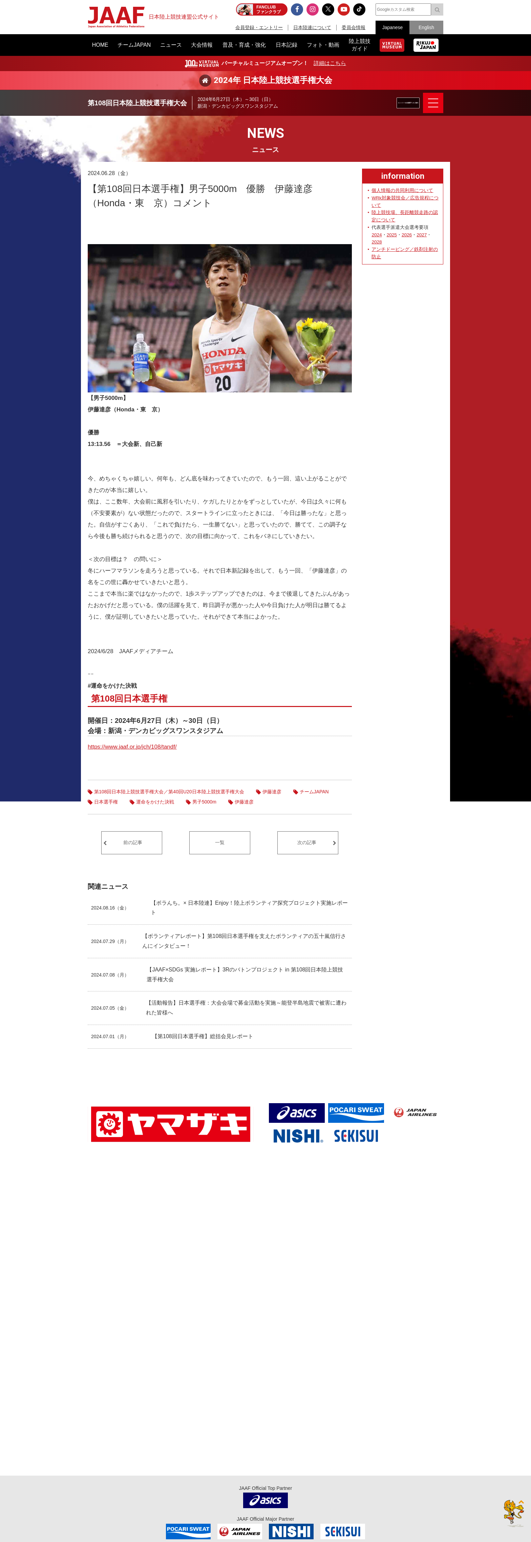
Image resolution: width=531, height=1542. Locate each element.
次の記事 (306, 842)
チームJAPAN (314, 791)
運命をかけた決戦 (155, 802)
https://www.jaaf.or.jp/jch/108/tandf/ (132, 747)
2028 (376, 241)
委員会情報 (353, 27)
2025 (392, 234)
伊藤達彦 (271, 791)
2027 (422, 234)
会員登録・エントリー (259, 27)
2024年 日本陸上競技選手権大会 (273, 80)
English (426, 27)
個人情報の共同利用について (402, 190)
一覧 (220, 842)
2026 (407, 234)
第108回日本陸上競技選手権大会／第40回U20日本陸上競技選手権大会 (169, 791)
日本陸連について (312, 27)
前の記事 (132, 842)
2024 (376, 234)
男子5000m (204, 802)
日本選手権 (106, 802)
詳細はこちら (330, 63)
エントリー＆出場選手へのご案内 (385, 103)
